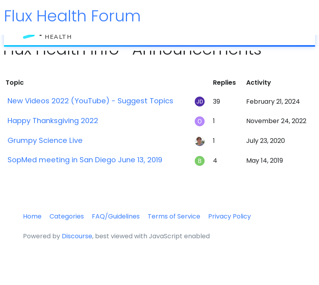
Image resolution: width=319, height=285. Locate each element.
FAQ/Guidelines (116, 216)
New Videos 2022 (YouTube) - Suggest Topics (90, 101)
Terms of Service (174, 216)
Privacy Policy (229, 216)
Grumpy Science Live (45, 140)
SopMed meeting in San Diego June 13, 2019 (85, 160)
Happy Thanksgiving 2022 (53, 120)
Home (32, 216)
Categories (66, 216)
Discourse (77, 236)
